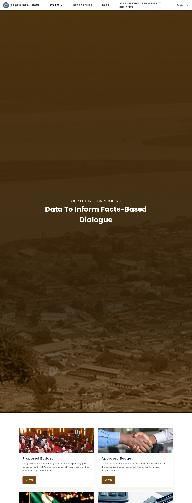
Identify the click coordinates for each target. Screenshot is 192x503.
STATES (56, 5)
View (30, 480)
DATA (106, 5)
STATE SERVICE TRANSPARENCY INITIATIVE (140, 5)
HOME (36, 5)
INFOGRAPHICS (82, 5)
